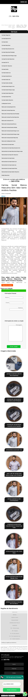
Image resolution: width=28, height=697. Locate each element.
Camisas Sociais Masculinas (7, 93)
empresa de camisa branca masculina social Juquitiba (14, 425)
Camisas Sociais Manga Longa (8, 89)
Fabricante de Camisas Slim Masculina (10, 154)
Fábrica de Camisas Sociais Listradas (9, 127)
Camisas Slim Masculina (7, 65)
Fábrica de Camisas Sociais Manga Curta (10, 130)
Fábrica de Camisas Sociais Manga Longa (10, 134)
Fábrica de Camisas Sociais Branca (9, 124)
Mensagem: (15, 332)
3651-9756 (15, 16)
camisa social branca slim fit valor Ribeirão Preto (14, 577)
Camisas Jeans (5, 42)
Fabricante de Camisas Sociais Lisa (9, 165)
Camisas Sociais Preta (6, 96)
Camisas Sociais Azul (6, 72)
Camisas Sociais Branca (7, 76)
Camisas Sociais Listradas (7, 83)
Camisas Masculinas (6, 45)
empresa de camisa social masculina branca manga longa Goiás (14, 526)
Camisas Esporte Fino (6, 38)
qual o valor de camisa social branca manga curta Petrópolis (14, 474)
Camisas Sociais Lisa (6, 79)
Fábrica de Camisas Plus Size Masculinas (10, 117)
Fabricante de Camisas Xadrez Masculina (10, 171)
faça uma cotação (7, 285)
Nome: (14, 298)
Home (14, 664)
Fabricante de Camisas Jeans (8, 144)
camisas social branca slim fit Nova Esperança (14, 374)
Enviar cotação (14, 346)
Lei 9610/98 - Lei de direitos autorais (7, 650)
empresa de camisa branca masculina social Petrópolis (14, 400)
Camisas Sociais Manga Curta (8, 86)
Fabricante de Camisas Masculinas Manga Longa (12, 151)
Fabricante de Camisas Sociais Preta (9, 168)
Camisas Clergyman (6, 35)
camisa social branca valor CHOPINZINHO (14, 499)
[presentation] (14, 315)
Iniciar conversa (11, 690)
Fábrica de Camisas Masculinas (8, 110)
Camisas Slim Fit (5, 62)
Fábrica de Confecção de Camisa (9, 141)
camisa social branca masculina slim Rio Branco (14, 602)
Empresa (14, 668)
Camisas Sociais (5, 69)
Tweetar (3, 196)
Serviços (14, 32)
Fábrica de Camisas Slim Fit (8, 120)
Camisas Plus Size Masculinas (8, 59)
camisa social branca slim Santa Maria (14, 552)
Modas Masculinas (5, 175)
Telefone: (16, 308)
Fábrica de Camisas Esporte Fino (9, 106)
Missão (14, 673)
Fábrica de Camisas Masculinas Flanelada (10, 113)
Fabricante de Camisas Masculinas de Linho (11, 147)
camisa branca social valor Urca (14, 450)
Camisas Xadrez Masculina (7, 100)
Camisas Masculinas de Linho (8, 48)
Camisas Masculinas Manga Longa (9, 55)
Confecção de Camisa (6, 103)
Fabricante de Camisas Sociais (8, 158)
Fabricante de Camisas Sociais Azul (9, 161)
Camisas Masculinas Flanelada (8, 52)
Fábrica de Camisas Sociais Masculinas (10, 137)
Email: (14, 303)
